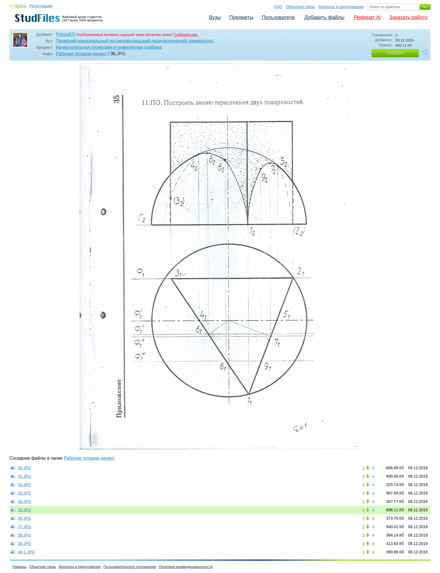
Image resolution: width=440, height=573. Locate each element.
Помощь (19, 567)
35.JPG (24, 510)
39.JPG (24, 543)
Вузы (215, 17)
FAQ (278, 6)
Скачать (395, 52)
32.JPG (24, 484)
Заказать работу (408, 17)
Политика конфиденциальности (186, 567)
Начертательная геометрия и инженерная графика (109, 47)
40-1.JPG (26, 552)
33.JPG (24, 493)
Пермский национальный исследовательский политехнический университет (135, 40)
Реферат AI (367, 17)
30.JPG (24, 468)
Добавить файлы (324, 17)
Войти (20, 6)
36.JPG (24, 518)
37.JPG (24, 526)
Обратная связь (300, 6)
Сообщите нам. (186, 34)
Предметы (241, 17)
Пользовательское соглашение (130, 567)
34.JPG (24, 501)
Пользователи (278, 17)
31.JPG (24, 476)
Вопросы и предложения (341, 6)
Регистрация (40, 6)
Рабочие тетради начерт (81, 53)
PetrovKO (65, 34)
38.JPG (24, 535)
